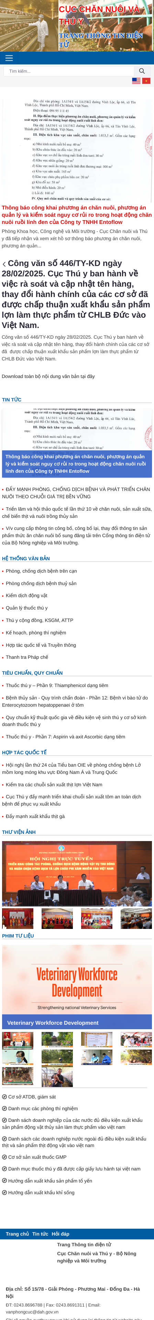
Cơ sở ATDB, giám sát (32, 1096)
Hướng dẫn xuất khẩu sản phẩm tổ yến (50, 1181)
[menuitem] (17, 1234)
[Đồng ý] (142, 71)
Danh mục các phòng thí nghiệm (43, 1108)
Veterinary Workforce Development (53, 1023)
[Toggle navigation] (9, 58)
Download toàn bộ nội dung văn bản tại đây (48, 376)
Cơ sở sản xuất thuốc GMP (37, 1157)
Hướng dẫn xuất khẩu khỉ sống (41, 1192)
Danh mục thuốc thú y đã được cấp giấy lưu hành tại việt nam (74, 1168)
